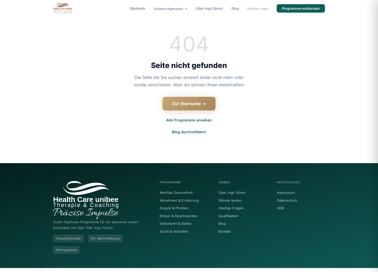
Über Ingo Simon (209, 8)
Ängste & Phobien (174, 208)
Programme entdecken (301, 8)
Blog (235, 8)
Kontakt (224, 231)
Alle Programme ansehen (189, 120)
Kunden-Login (257, 8)
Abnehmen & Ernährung (179, 200)
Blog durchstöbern (189, 132)
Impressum (286, 192)
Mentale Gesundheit (176, 192)
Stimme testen (230, 200)
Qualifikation (228, 216)
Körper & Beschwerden (179, 216)
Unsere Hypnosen (170, 9)
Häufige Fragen (231, 208)
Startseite (137, 8)
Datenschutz (287, 200)
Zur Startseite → (189, 103)
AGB (280, 208)
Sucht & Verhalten (174, 231)
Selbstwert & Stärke (175, 223)
